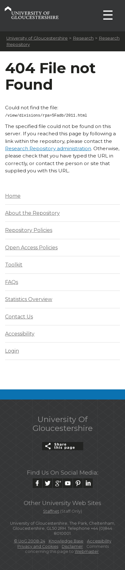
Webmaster (87, 550)
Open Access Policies (31, 247)
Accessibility (19, 333)
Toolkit (13, 264)
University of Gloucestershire (37, 38)
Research (83, 38)
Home (13, 195)
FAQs (11, 282)
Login (12, 350)
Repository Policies (28, 230)
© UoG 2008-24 (29, 540)
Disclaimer (72, 545)
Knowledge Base (66, 540)
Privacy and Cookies (37, 545)
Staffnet (51, 510)
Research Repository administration (48, 148)
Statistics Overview (28, 299)
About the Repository (32, 212)
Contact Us (19, 316)
